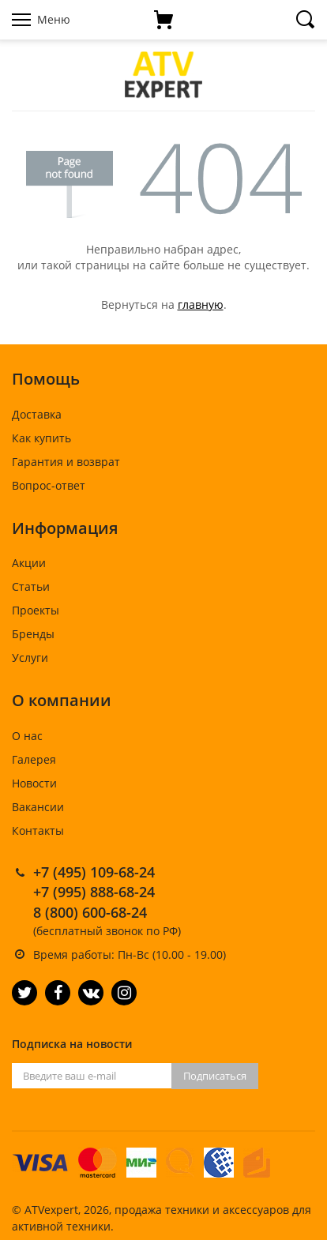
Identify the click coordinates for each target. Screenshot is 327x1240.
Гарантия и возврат (66, 461)
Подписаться (214, 1076)
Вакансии (38, 806)
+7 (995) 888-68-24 (94, 891)
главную (201, 304)
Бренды (33, 633)
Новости (34, 783)
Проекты (35, 610)
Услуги (30, 657)
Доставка (37, 414)
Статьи (31, 586)
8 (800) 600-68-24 (90, 912)
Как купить (41, 437)
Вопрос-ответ (48, 485)
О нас (27, 735)
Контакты (38, 830)
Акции (29, 562)
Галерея (34, 759)
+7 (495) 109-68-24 (94, 871)
